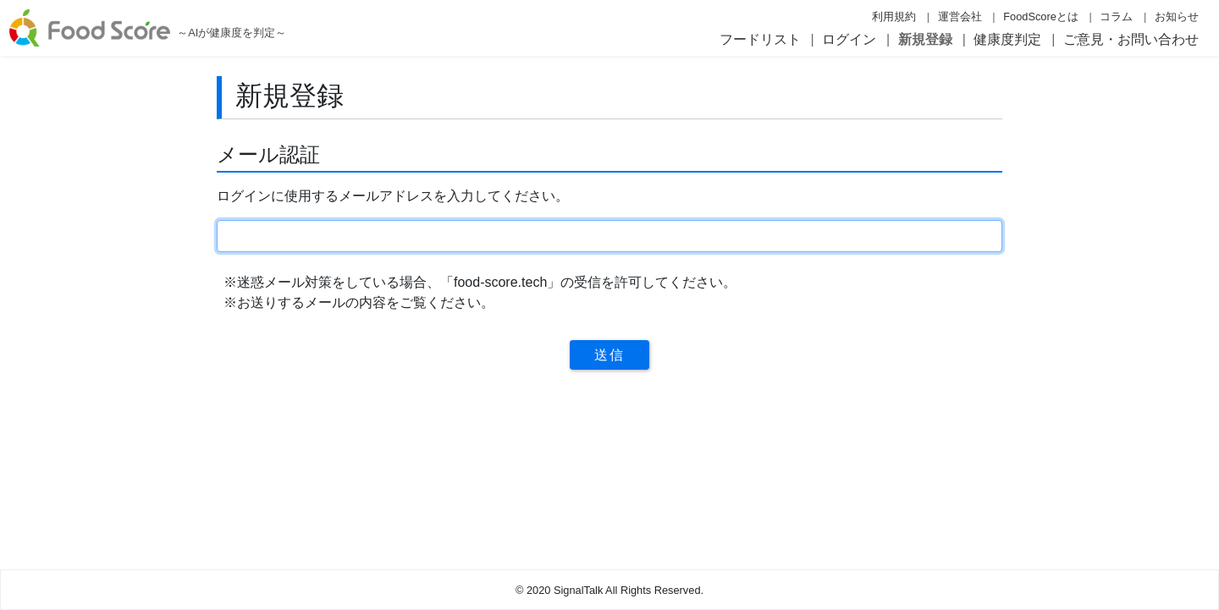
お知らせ (1177, 16)
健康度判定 (1007, 39)
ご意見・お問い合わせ (1131, 39)
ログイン (849, 39)
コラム (1116, 16)
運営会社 (960, 16)
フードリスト (760, 39)
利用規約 (894, 16)
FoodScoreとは (1040, 16)
